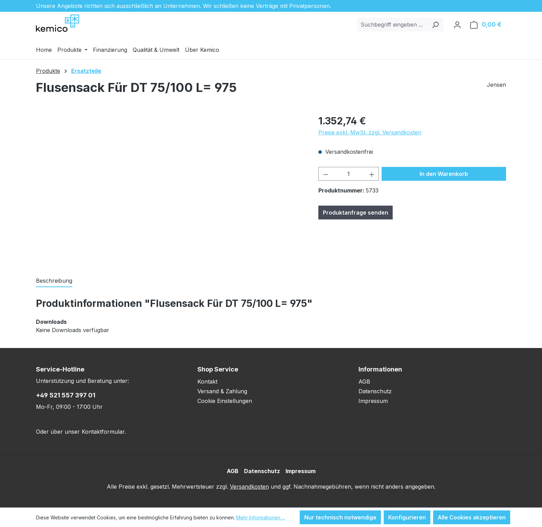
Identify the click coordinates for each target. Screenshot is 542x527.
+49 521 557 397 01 (65, 395)
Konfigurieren (407, 517)
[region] (170, 188)
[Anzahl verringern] (325, 174)
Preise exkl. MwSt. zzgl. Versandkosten (369, 132)
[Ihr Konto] (457, 24)
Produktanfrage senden (355, 212)
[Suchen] (435, 24)
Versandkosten (249, 486)
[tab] (54, 281)
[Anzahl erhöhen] (372, 174)
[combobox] (392, 24)
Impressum (373, 400)
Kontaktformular (103, 431)
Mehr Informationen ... (260, 517)
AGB (364, 381)
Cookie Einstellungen (224, 400)
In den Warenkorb (444, 173)
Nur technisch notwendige (340, 517)
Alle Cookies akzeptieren (472, 517)
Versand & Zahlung (222, 391)
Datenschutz (375, 391)
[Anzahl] (348, 174)
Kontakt (207, 381)
